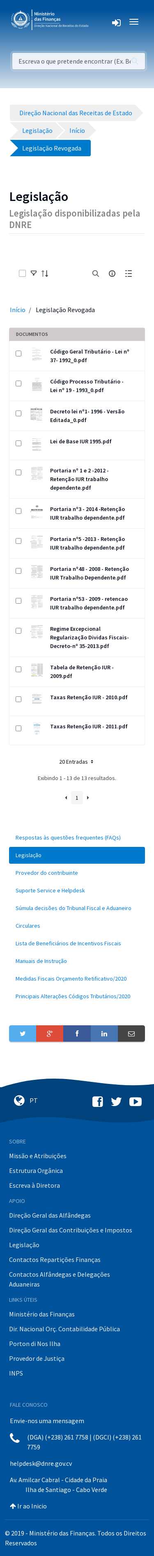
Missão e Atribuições (38, 1156)
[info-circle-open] (112, 273)
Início (17, 310)
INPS (16, 1373)
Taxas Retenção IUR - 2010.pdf (89, 697)
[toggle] (33, 273)
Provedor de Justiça (36, 1358)
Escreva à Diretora (34, 1185)
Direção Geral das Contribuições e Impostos (70, 1230)
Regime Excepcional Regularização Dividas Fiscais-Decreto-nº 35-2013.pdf (89, 637)
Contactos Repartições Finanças (55, 1259)
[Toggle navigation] (101, 21)
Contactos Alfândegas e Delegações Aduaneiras (59, 1279)
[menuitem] (77, 837)
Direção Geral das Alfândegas (50, 1215)
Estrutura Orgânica (36, 1170)
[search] (95, 273)
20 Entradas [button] (77, 761)
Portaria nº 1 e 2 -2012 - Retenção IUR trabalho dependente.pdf (79, 479)
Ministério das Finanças (42, 1314)
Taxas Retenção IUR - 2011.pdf (89, 726)
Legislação (24, 1245)
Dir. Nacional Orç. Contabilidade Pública (64, 1329)
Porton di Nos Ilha (34, 1343)
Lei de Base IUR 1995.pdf (81, 441)
